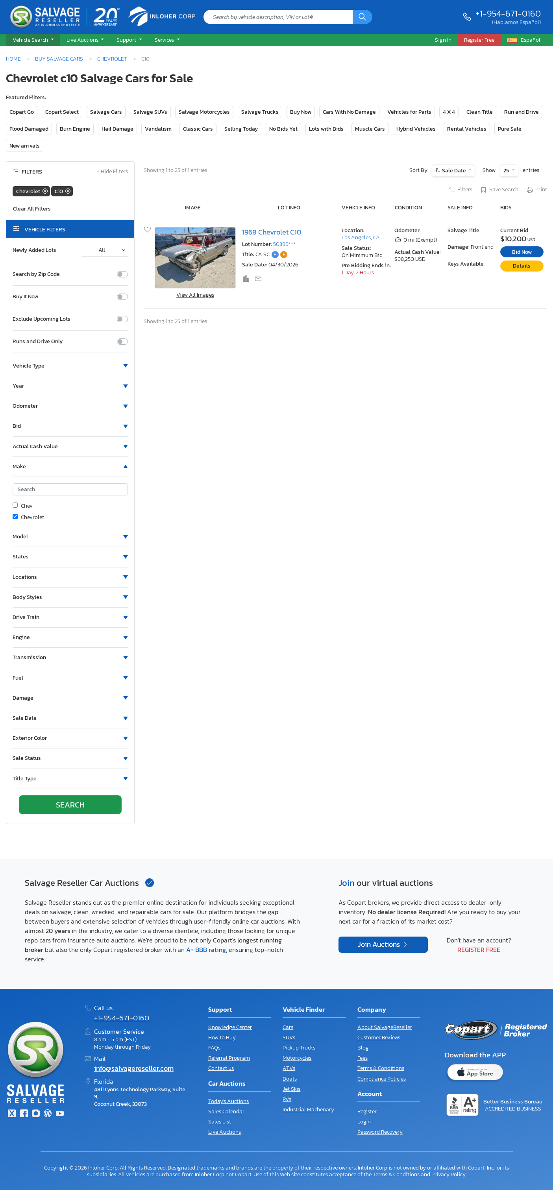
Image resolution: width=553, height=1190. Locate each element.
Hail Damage (117, 129)
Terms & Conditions (380, 1068)
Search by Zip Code (36, 274)
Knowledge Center (230, 1027)
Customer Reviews (378, 1037)
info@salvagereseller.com (134, 1068)
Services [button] (165, 39)
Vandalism (158, 129)
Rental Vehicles (466, 129)
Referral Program (229, 1058)
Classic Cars (198, 129)
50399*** (284, 244)
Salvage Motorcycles (204, 112)
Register (367, 1111)
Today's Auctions (228, 1101)
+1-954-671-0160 (508, 13)
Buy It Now (25, 296)
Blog (363, 1048)
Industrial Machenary (308, 1109)
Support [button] (127, 39)
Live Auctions (224, 1132)
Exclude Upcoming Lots (41, 319)
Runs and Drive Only (38, 341)
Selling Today (241, 129)
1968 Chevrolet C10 (271, 232)
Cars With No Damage (349, 112)
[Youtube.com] (60, 1114)
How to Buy (222, 1037)
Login (364, 1122)
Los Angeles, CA (361, 237)
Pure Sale (510, 129)
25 (506, 170)
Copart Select (62, 112)
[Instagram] (36, 1114)
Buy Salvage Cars (59, 59)
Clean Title (479, 112)
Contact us (221, 1068)
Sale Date (454, 170)
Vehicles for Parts (409, 112)
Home (13, 59)
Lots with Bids (326, 129)
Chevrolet (112, 59)
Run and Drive (521, 112)
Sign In (443, 39)
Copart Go (21, 112)
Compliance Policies (381, 1079)
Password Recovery (380, 1132)
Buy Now (300, 112)
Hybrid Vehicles (416, 129)
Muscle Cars (370, 129)
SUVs (289, 1037)
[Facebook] (24, 1114)
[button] (33, 40)
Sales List (219, 1122)
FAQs (214, 1048)
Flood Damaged (28, 129)
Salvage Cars (106, 112)
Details (522, 266)
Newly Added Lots (34, 250)
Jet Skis (291, 1089)
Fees (362, 1058)
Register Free (478, 949)
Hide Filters (112, 172)
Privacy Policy (448, 1174)
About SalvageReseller (384, 1027)
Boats (290, 1079)
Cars (288, 1027)
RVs (287, 1099)
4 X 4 (449, 112)
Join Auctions (379, 944)
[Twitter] (12, 1114)
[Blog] (48, 1114)
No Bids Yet (283, 129)
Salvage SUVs (150, 112)
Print (536, 190)
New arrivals (24, 146)
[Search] (362, 17)
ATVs (289, 1068)
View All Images (195, 295)
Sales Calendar (226, 1111)
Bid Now (522, 252)
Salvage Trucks (260, 112)
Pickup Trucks (299, 1048)
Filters (460, 190)
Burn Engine (75, 129)
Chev (23, 506)
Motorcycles (297, 1058)
